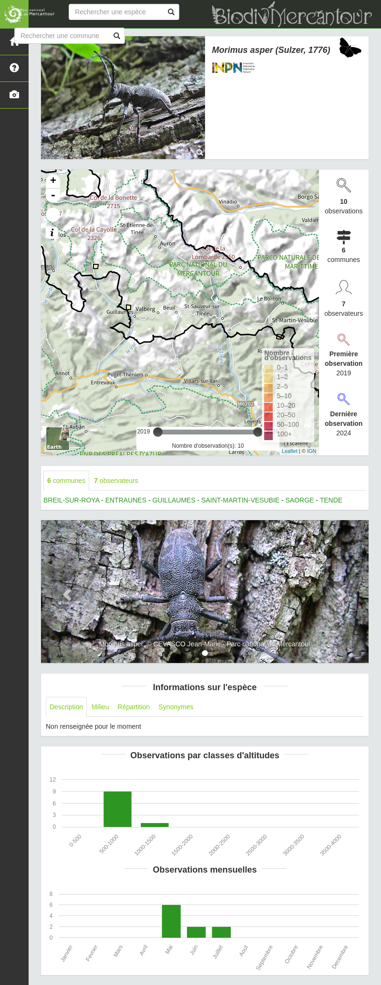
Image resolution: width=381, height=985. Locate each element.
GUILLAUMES (173, 500)
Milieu (100, 707)
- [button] (53, 196)
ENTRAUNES (125, 500)
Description (66, 707)
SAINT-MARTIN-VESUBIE (240, 500)
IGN (312, 451)
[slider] (158, 432)
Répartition (134, 707)
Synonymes (175, 707)
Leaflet (290, 451)
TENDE (331, 500)
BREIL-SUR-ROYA (71, 500)
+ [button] (53, 181)
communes (66, 480)
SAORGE (300, 500)
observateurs (116, 480)
